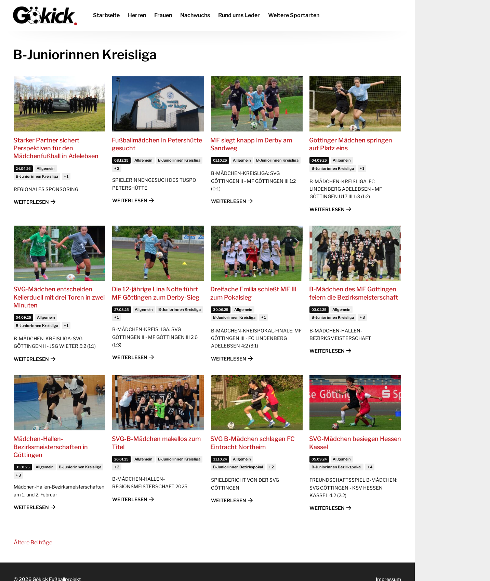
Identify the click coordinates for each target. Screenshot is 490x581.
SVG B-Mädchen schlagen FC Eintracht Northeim (252, 442)
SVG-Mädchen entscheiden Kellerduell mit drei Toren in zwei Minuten (59, 297)
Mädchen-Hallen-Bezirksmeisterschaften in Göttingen (50, 446)
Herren (137, 15)
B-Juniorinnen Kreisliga (37, 176)
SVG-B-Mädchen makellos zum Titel (156, 442)
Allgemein (46, 168)
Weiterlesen (31, 202)
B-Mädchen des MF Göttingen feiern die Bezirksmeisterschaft (353, 293)
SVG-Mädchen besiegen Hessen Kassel (355, 442)
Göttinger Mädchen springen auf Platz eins (350, 144)
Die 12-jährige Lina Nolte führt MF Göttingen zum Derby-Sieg (155, 293)
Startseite (106, 15)
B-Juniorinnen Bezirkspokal (238, 467)
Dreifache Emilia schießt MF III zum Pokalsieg (253, 293)
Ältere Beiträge (33, 542)
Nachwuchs (195, 15)
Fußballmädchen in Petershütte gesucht (157, 144)
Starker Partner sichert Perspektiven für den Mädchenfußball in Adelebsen (55, 148)
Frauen (163, 15)
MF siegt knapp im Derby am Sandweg (251, 144)
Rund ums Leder (239, 15)
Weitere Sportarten (293, 15)
